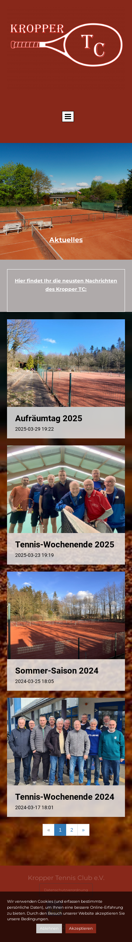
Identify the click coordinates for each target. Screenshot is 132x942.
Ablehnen (49, 928)
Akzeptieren (81, 928)
